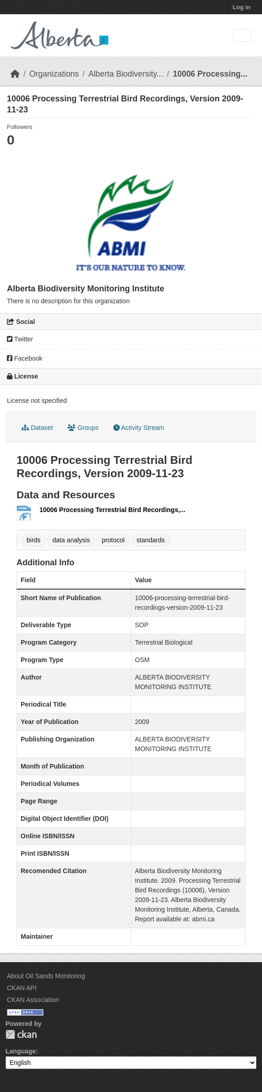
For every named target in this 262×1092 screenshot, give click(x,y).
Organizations (54, 73)
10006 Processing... (210, 73)
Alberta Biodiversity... (126, 73)
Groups (83, 427)
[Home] (15, 73)
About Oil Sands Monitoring (46, 976)
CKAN (21, 1034)
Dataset (37, 427)
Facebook (24, 358)
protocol (113, 540)
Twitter (20, 339)
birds (33, 540)
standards (151, 540)
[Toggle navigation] (242, 35)
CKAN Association (33, 999)
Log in (242, 7)
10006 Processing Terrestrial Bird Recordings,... (112, 509)
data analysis (71, 540)
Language (21, 1051)
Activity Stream (138, 427)
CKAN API (22, 988)
